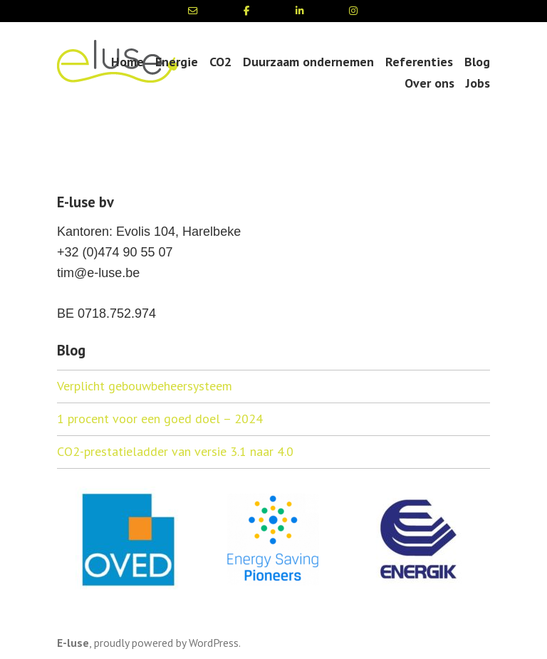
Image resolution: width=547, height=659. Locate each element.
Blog (477, 62)
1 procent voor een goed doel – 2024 (160, 418)
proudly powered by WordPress (166, 642)
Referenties (419, 62)
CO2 (220, 62)
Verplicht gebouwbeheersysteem (144, 386)
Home (127, 62)
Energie (176, 62)
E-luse (73, 642)
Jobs (478, 83)
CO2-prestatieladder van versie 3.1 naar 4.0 (175, 451)
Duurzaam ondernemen (308, 62)
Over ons (429, 83)
